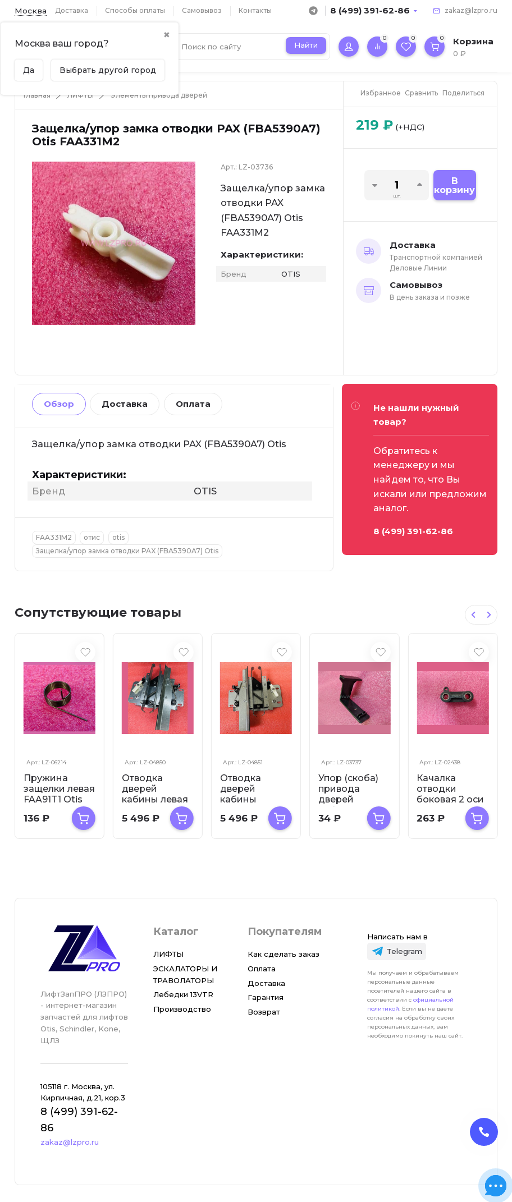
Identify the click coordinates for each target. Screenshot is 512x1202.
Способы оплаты (135, 10)
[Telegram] (397, 952)
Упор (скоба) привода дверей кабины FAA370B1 (348, 799)
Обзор (59, 403)
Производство (182, 1008)
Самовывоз (202, 10)
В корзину (454, 185)
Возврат (264, 1011)
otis (118, 537)
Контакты (255, 10)
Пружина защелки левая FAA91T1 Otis (59, 789)
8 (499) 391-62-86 (370, 10)
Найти (306, 44)
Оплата (193, 403)
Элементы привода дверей (159, 95)
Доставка (71, 10)
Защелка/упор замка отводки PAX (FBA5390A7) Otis (127, 551)
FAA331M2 (54, 537)
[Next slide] (489, 614)
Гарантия (266, 997)
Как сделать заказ (283, 953)
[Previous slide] (473, 614)
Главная (37, 95)
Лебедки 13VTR (183, 994)
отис (92, 537)
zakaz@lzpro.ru (471, 10)
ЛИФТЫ (80, 95)
